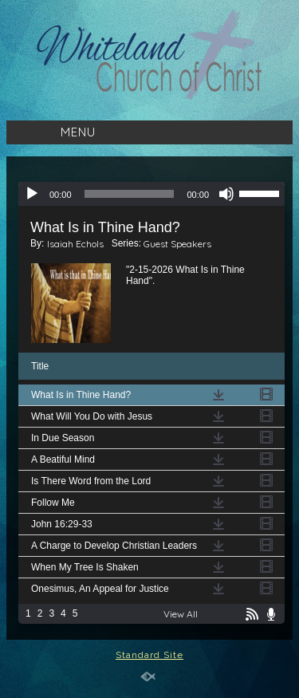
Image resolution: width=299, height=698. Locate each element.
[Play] (32, 194)
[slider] (130, 194)
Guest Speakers (177, 244)
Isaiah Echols (75, 244)
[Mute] (226, 194)
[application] (151, 194)
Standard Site (149, 655)
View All (180, 614)
